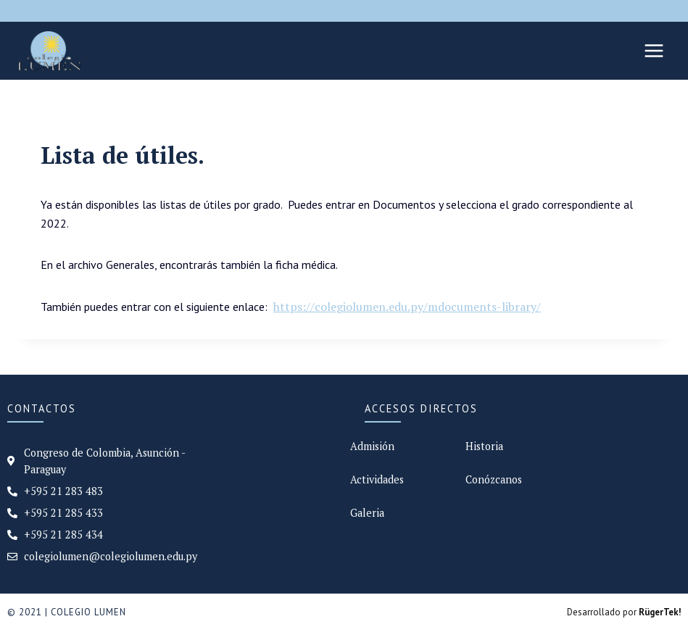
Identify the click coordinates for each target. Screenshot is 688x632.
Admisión (372, 446)
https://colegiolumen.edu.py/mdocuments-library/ (407, 307)
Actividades (377, 479)
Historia (484, 446)
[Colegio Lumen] (49, 50)
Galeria (367, 513)
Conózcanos (493, 479)
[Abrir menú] (654, 50)
